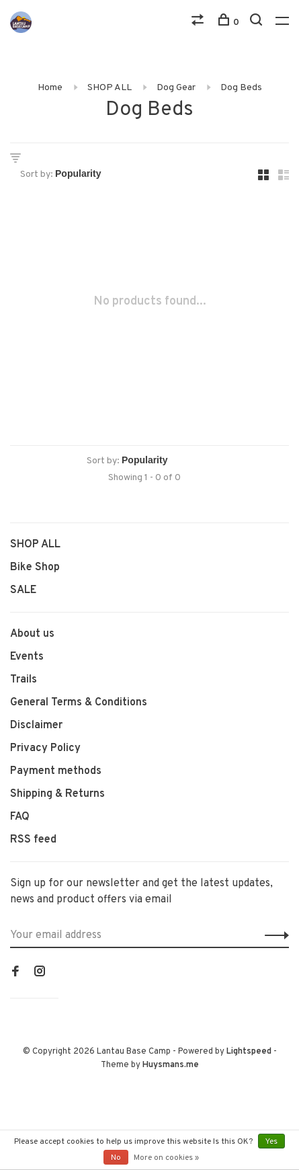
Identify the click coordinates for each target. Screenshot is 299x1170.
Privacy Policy (45, 748)
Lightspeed (248, 1051)
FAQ (20, 817)
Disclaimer (36, 725)
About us (32, 634)
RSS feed (33, 840)
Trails (23, 680)
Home (50, 87)
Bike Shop (35, 567)
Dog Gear (176, 87)
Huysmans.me (170, 1065)
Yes (271, 1141)
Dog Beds (241, 87)
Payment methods (55, 771)
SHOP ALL (109, 87)
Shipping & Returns (57, 794)
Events (27, 657)
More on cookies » (166, 1158)
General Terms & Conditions (78, 702)
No (116, 1158)
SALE (23, 590)
